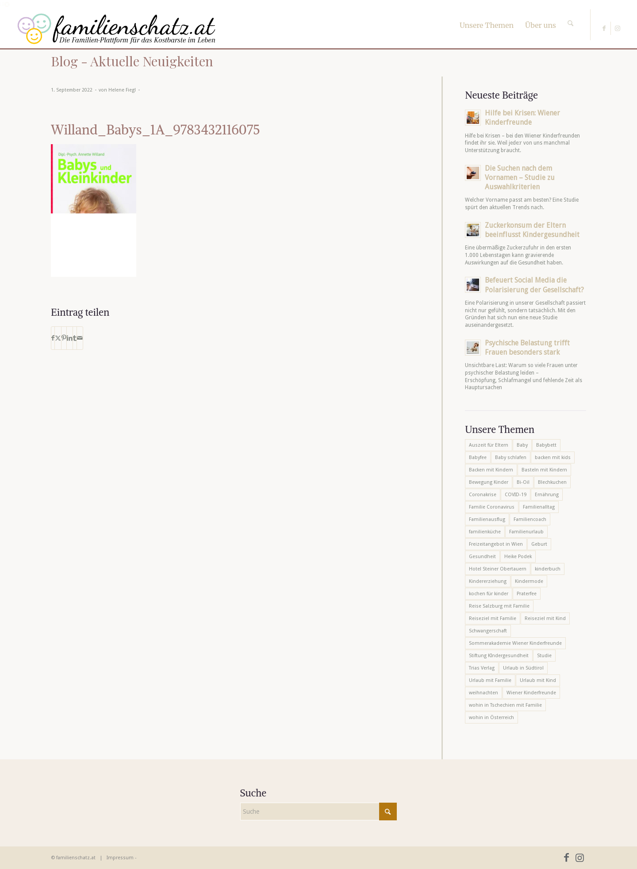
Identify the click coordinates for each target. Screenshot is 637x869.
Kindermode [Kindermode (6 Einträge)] (529, 581)
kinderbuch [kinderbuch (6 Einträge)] (547, 569)
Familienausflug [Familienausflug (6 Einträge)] (487, 519)
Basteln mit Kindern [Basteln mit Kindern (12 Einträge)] (544, 470)
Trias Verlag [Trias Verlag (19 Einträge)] (482, 668)
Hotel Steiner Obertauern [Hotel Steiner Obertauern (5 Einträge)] (497, 569)
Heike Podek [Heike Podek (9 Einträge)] (518, 556)
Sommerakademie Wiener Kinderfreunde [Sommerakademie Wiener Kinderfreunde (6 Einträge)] (515, 643)
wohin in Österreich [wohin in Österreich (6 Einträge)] (491, 717)
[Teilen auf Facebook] (52, 338)
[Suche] (570, 15)
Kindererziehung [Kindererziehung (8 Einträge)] (488, 581)
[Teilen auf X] (58, 338)
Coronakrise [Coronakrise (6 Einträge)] (482, 495)
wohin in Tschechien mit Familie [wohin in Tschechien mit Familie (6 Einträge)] (505, 705)
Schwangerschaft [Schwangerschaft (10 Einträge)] (488, 631)
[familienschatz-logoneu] (116, 28)
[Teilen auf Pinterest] (63, 338)
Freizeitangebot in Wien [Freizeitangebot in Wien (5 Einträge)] (496, 544)
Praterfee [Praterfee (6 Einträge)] (527, 594)
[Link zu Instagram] (617, 28)
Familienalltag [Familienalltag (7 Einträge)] (539, 507)
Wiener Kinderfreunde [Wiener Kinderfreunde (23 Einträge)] (531, 693)
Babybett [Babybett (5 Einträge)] (546, 445)
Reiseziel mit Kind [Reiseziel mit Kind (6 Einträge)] (545, 618)
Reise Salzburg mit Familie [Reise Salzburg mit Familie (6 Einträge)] (499, 606)
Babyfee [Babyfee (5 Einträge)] (478, 457)
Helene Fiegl (122, 90)
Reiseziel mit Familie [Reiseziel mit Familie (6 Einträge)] (492, 618)
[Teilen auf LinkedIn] (70, 338)
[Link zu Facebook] (604, 28)
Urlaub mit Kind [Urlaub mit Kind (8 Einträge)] (538, 680)
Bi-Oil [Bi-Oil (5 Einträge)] (523, 482)
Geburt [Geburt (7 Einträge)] (539, 544)
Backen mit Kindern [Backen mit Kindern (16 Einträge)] (491, 470)
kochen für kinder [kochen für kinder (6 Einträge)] (488, 594)
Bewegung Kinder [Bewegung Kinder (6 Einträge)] (488, 482)
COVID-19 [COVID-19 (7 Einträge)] (515, 495)
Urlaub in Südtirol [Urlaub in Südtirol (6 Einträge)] (523, 668)
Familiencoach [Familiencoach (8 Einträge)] (530, 519)
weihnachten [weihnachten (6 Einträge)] (483, 693)
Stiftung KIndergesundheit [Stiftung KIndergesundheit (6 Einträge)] (499, 655)
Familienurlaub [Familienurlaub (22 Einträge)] (526, 532)
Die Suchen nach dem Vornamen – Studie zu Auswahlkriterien (520, 177)
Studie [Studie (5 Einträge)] (544, 655)
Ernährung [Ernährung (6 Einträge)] (547, 495)
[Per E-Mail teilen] (80, 338)
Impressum (120, 858)
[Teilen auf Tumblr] (75, 338)
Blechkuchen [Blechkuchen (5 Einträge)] (552, 482)
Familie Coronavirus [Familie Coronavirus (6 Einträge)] (491, 507)
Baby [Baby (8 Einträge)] (522, 445)
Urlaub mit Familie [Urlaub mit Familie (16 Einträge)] (490, 680)
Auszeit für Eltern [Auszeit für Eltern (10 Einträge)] (488, 445)
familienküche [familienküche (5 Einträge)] (485, 532)
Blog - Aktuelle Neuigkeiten (132, 61)
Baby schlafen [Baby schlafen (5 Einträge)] (510, 457)
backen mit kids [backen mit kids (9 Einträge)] (553, 457)
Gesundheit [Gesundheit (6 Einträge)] (482, 556)
